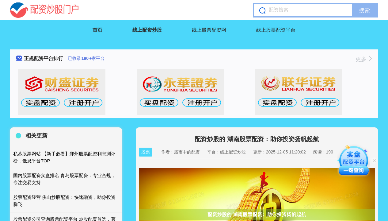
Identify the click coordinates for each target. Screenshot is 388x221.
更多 (364, 59)
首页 (97, 30)
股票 (145, 151)
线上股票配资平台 (275, 30)
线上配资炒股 (147, 30)
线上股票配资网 (209, 30)
